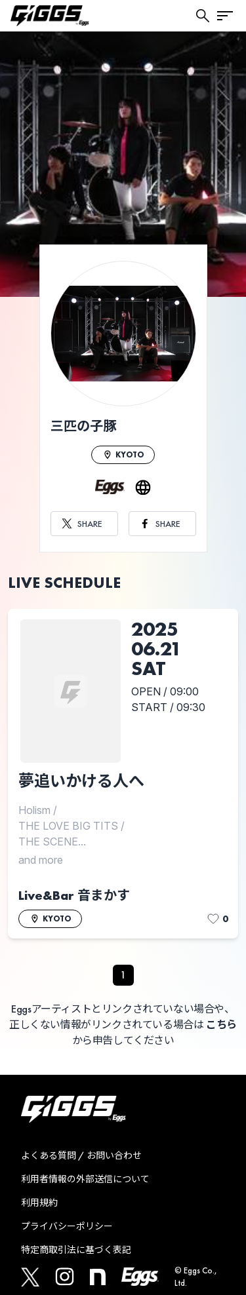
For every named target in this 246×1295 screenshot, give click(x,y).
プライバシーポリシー (67, 1226)
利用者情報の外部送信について (85, 1179)
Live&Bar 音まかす (74, 895)
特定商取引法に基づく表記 (76, 1250)
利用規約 (39, 1202)
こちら (221, 1025)
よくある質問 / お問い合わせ (81, 1155)
